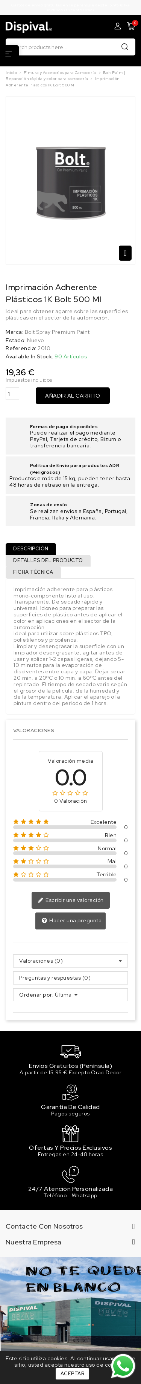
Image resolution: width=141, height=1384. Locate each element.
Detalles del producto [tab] (48, 560)
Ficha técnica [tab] (33, 572)
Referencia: (21, 348)
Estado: (16, 340)
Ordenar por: (36, 995)
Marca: (14, 332)
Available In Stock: (29, 356)
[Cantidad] (12, 393)
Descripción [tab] (31, 548)
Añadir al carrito (72, 395)
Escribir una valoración (71, 900)
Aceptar (73, 1373)
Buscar (124, 46)
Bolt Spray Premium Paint (57, 332)
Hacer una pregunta (71, 921)
